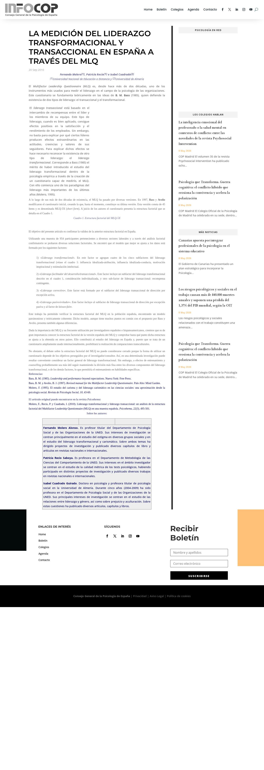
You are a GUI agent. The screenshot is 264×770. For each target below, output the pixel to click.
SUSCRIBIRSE (199, 576)
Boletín (162, 9)
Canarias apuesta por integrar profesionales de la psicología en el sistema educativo (204, 245)
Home (148, 9)
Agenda (193, 9)
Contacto (210, 9)
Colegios (177, 9)
